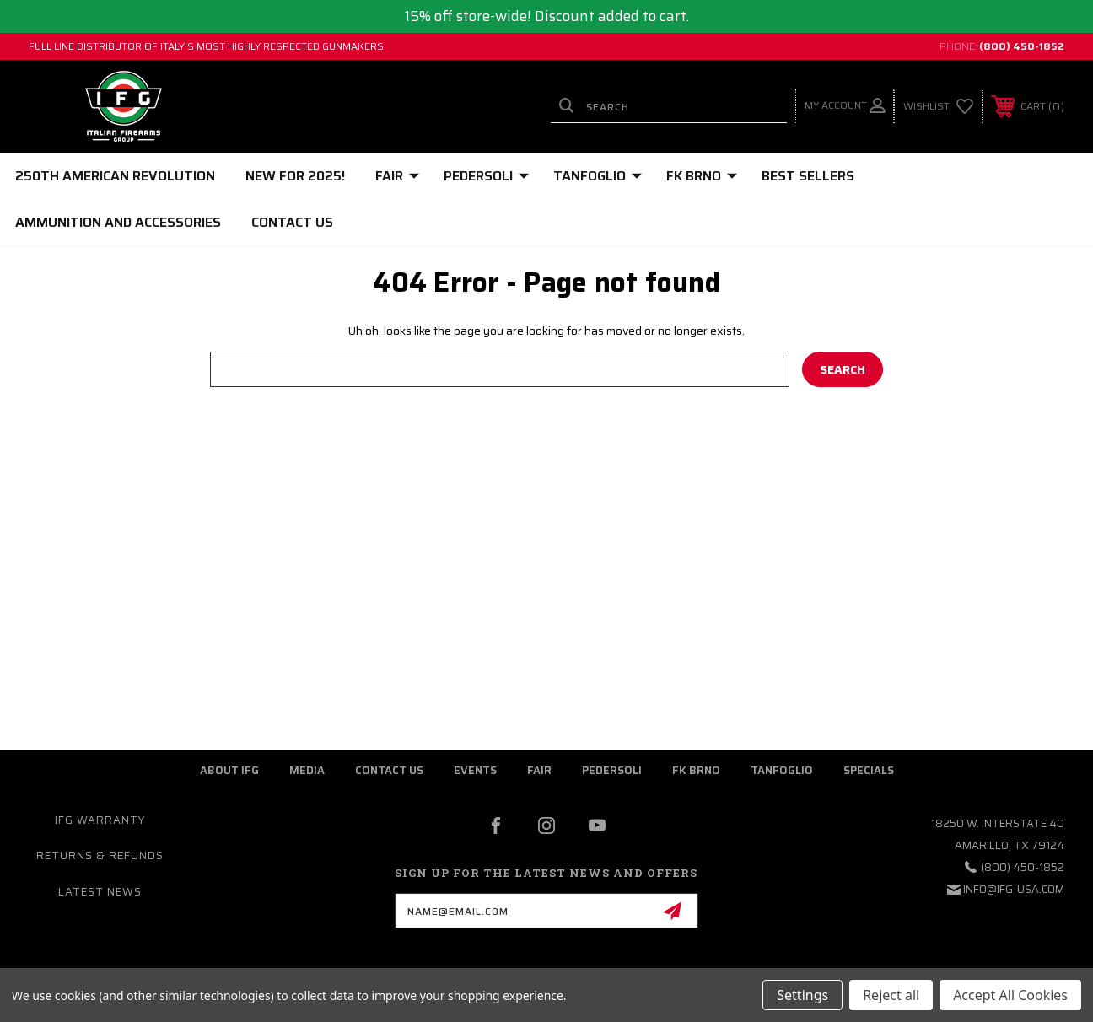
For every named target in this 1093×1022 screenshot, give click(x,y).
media (307, 770)
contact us (389, 770)
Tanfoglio (782, 770)
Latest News (100, 892)
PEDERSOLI (486, 175)
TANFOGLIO (597, 175)
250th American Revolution (115, 175)
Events (475, 770)
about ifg (229, 770)
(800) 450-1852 (1021, 46)
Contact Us (292, 222)
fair (539, 770)
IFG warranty (100, 820)
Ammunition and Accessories (118, 222)
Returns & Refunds (100, 855)
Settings (802, 995)
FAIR (397, 175)
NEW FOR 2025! (295, 175)
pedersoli (612, 770)
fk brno (696, 770)
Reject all (891, 995)
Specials (868, 770)
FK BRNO (701, 175)
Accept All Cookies (1010, 995)
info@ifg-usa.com (1013, 889)
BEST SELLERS (808, 175)
